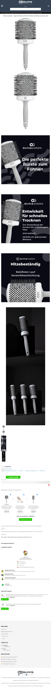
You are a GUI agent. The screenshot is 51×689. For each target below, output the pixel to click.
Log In (25, 6)
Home (2, 12)
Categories (7, 12)
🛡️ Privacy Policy (4, 633)
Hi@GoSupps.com (6, 650)
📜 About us (3, 629)
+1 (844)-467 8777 (8, 585)
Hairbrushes (39, 12)
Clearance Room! (6, 547)
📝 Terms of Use (4, 636)
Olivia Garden (9, 469)
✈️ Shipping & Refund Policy (7, 631)
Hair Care (22, 12)
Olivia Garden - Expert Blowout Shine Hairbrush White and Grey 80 (6, 507)
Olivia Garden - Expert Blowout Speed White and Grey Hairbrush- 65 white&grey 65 (33, 507)
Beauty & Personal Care (14, 12)
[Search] (25, 9)
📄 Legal (2, 638)
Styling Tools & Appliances (30, 12)
